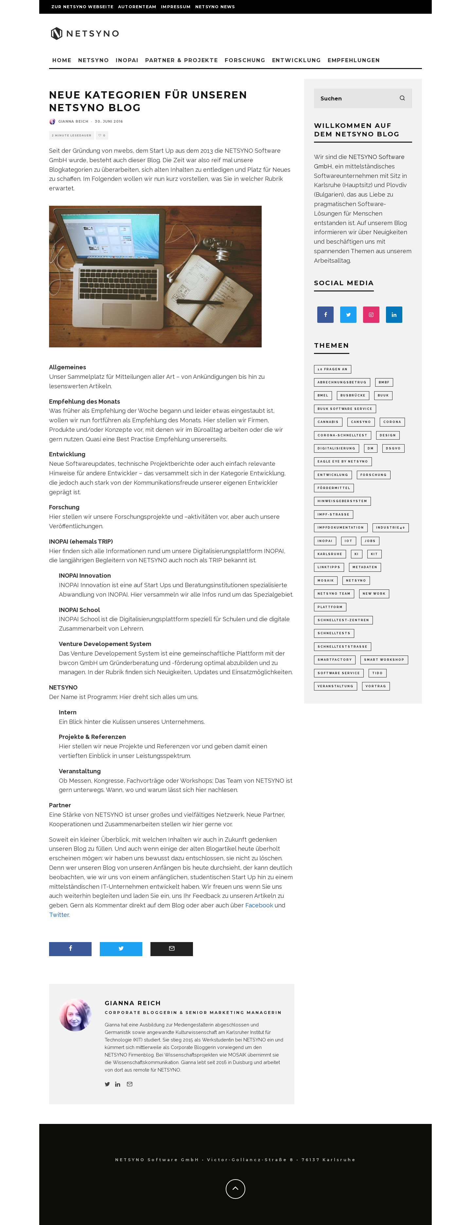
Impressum (176, 6)
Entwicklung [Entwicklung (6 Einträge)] (333, 475)
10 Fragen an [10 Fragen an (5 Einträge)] (333, 369)
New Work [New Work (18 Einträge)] (374, 593)
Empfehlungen (354, 60)
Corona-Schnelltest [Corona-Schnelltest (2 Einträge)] (343, 435)
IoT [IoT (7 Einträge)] (349, 541)
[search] (402, 98)
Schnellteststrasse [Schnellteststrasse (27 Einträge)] (343, 646)
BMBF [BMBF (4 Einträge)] (384, 382)
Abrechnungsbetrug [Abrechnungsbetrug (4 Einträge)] (342, 382)
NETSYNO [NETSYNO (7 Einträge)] (356, 580)
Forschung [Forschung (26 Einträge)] (373, 475)
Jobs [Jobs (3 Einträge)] (370, 541)
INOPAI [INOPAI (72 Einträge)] (325, 541)
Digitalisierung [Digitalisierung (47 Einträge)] (337, 448)
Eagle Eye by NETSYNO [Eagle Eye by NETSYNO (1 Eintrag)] (343, 461)
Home (62, 60)
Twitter (59, 914)
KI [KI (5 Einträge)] (357, 554)
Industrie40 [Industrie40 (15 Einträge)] (390, 527)
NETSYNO (93, 60)
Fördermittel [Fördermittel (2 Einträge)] (334, 488)
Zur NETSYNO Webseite (82, 6)
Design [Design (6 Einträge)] (388, 435)
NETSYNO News (215, 6)
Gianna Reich (73, 121)
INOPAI (127, 60)
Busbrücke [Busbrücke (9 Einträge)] (353, 395)
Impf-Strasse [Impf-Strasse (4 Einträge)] (334, 514)
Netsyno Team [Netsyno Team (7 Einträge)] (334, 593)
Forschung (245, 60)
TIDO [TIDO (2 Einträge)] (377, 673)
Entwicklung (296, 60)
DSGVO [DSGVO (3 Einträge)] (393, 448)
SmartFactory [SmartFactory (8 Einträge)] (335, 659)
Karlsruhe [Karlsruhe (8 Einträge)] (330, 554)
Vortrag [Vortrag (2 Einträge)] (376, 686)
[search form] (363, 98)
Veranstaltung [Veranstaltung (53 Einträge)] (336, 686)
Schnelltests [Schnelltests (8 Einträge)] (334, 633)
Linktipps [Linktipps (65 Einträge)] (329, 567)
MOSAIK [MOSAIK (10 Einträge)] (326, 580)
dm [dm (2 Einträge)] (371, 448)
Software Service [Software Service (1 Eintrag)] (339, 673)
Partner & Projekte (181, 60)
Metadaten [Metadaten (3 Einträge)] (365, 567)
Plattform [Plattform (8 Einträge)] (330, 607)
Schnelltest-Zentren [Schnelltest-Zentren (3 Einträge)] (343, 620)
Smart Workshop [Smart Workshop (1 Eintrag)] (384, 659)
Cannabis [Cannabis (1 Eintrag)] (328, 422)
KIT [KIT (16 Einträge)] (374, 554)
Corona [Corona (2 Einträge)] (392, 422)
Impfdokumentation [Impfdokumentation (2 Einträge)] (341, 527)
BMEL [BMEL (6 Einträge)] (323, 395)
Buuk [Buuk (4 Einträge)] (383, 395)
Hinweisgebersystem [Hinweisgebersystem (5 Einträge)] (342, 501)
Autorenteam (137, 6)
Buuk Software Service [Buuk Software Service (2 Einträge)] (345, 409)
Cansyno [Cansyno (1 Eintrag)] (361, 422)
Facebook (259, 905)
